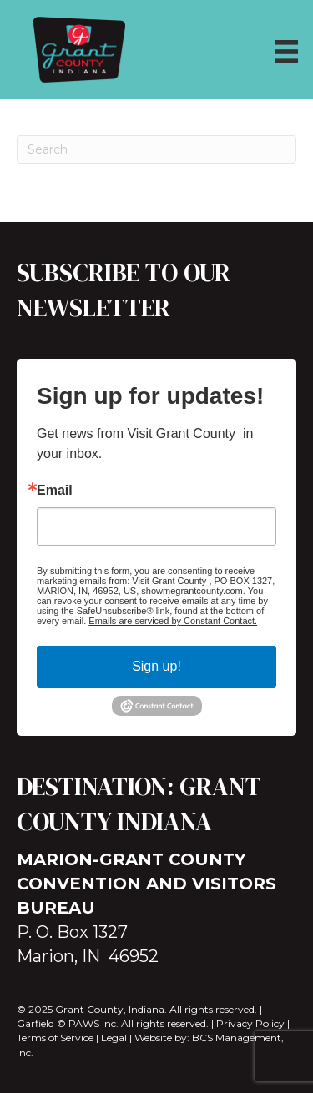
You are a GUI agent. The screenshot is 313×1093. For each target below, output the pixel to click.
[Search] (156, 149)
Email (55, 490)
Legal (114, 1037)
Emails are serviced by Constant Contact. (172, 621)
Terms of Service (55, 1037)
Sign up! (156, 666)
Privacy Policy (250, 1023)
